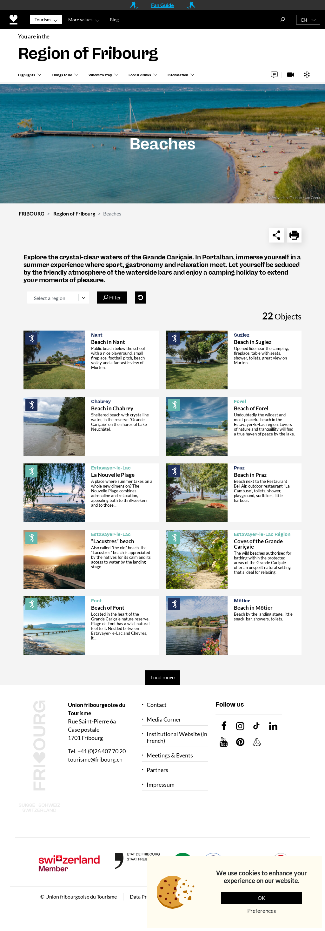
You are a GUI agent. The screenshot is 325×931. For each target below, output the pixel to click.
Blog (114, 19)
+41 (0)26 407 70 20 (101, 751)
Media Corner (164, 719)
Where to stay (100, 76)
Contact (157, 705)
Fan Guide (162, 5)
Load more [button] (163, 678)
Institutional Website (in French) (177, 737)
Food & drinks (140, 76)
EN (304, 20)
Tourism (43, 19)
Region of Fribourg (74, 213)
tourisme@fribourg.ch (95, 759)
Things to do (62, 76)
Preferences (261, 910)
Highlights (26, 76)
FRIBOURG (31, 213)
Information (178, 76)
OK (261, 898)
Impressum (161, 784)
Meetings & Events (170, 755)
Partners (157, 770)
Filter (112, 297)
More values (80, 19)
